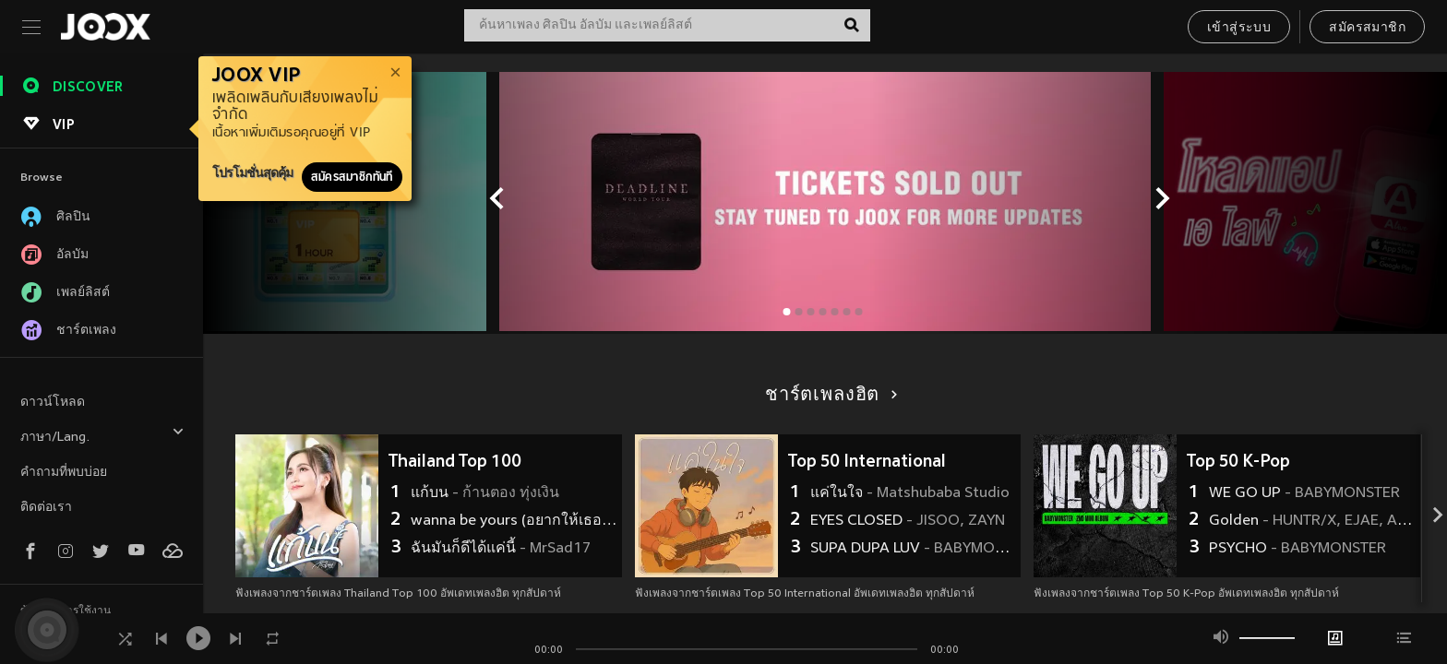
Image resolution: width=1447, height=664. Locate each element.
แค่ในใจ (910, 493)
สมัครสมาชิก (1367, 28)
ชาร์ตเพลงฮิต (828, 395)
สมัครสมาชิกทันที (352, 177)
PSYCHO (1297, 548)
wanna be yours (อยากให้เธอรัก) (514, 521)
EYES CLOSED (907, 521)
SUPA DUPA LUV (913, 548)
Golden (1312, 521)
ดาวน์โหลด (52, 402)
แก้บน (485, 493)
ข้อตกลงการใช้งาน (65, 611)
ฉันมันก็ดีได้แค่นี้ (501, 548)
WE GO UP (1304, 493)
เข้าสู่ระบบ (1239, 28)
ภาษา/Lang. (102, 435)
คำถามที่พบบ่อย (63, 473)
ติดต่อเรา (46, 508)
